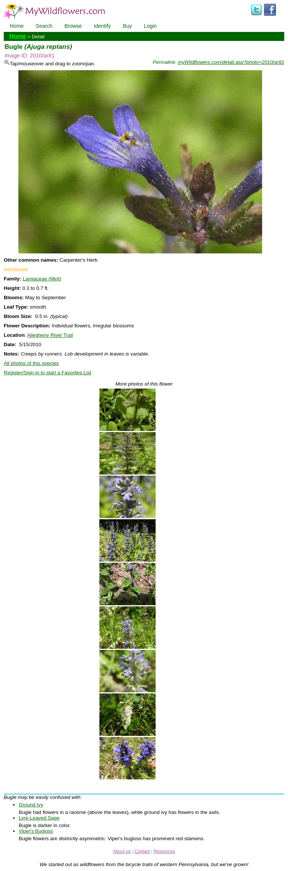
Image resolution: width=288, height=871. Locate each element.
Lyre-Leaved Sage (39, 818)
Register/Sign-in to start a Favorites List (47, 372)
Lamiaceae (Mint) (41, 279)
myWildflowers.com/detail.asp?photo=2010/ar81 (231, 62)
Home (17, 26)
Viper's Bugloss (36, 831)
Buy (127, 26)
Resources (164, 851)
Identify (102, 26)
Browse (73, 26)
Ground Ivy (31, 805)
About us (121, 851)
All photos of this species (31, 363)
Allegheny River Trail (50, 335)
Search (44, 26)
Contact (142, 851)
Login (150, 26)
